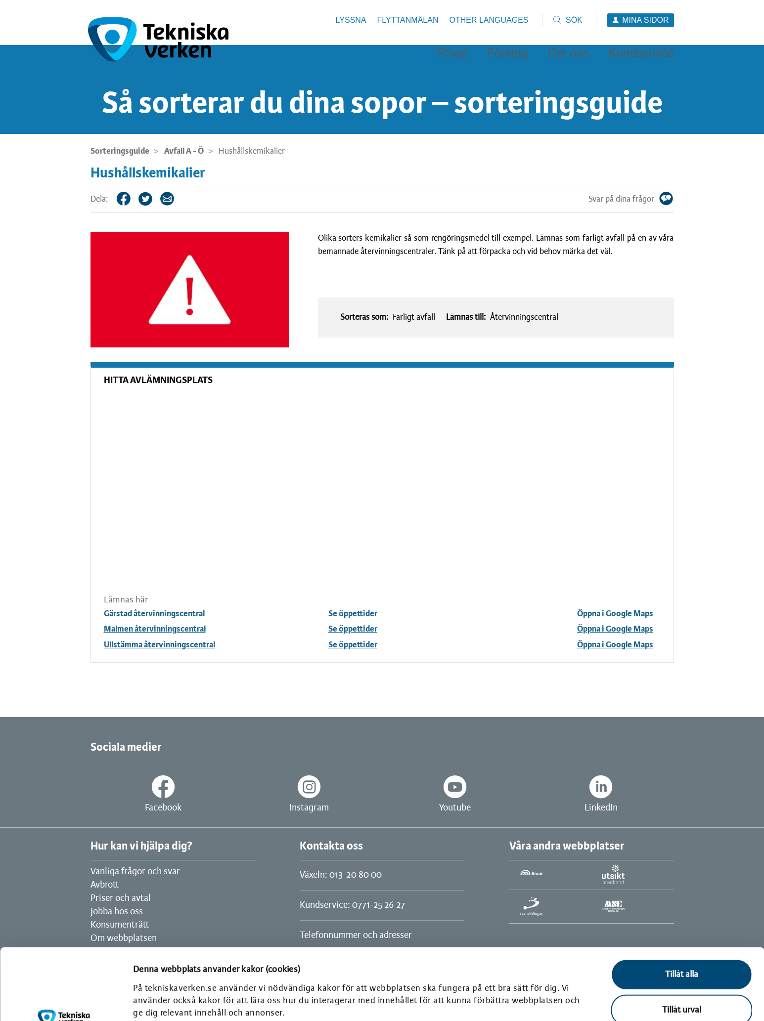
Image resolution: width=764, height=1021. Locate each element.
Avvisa (682, 978)
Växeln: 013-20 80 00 (341, 875)
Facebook (131, 198)
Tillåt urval (681, 943)
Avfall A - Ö (184, 151)
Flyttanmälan (408, 20)
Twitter (152, 198)
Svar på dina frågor (673, 198)
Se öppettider (352, 613)
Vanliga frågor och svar (135, 872)
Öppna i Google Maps (615, 613)
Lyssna (351, 20)
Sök (574, 20)
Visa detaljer (156, 999)
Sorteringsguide (119, 151)
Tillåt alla (681, 907)
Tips (174, 198)
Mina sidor (645, 20)
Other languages (488, 20)
